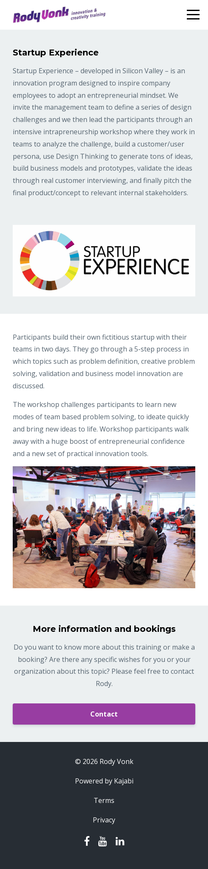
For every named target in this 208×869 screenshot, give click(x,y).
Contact (104, 714)
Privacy (104, 820)
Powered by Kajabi (104, 781)
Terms (104, 800)
